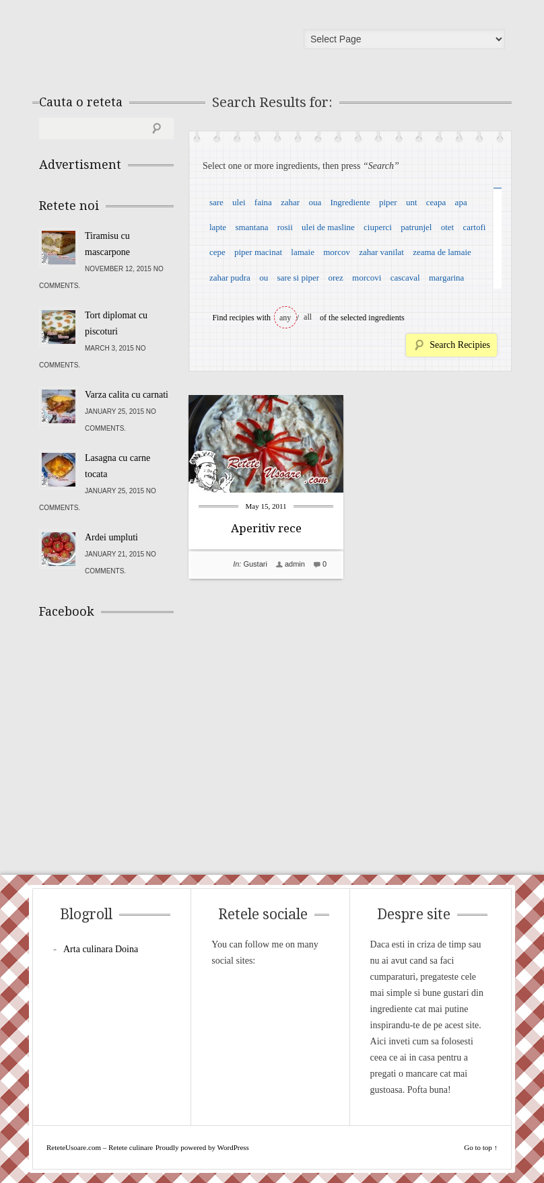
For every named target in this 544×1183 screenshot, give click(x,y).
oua (314, 202)
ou (263, 278)
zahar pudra (229, 278)
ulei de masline (328, 227)
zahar (290, 202)
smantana (251, 227)
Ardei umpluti (111, 537)
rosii (285, 227)
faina (263, 202)
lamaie (302, 252)
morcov (336, 252)
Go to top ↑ (481, 1147)
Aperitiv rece (266, 528)
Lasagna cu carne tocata (117, 466)
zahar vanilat (381, 252)
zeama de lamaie (442, 252)
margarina (446, 278)
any (285, 317)
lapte (217, 227)
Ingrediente (350, 202)
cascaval (405, 278)
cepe (217, 252)
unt (411, 202)
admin (295, 564)
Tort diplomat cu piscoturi (116, 323)
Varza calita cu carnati (126, 395)
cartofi (474, 227)
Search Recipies (460, 345)
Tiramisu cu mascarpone (107, 244)
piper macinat (258, 252)
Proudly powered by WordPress (202, 1147)
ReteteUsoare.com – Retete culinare (136, 42)
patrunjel (416, 227)
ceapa (436, 202)
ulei (239, 202)
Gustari (255, 564)
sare (216, 202)
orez (335, 278)
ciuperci (378, 227)
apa (461, 202)
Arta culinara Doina (100, 949)
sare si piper (298, 278)
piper (388, 202)
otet (447, 227)
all (308, 317)
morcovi (366, 278)
